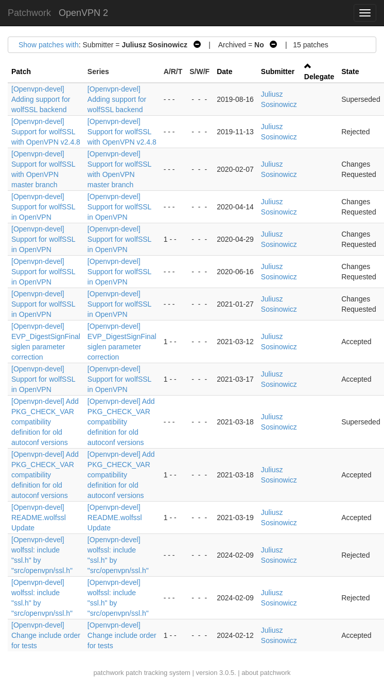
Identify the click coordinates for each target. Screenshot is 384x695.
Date (224, 71)
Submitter (277, 71)
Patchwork (29, 13)
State (350, 71)
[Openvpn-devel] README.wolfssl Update (38, 517)
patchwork (108, 672)
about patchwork (265, 672)
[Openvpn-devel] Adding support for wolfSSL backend (40, 99)
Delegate (319, 77)
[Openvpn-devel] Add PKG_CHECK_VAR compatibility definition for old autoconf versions (45, 422)
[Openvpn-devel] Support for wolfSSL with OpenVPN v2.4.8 (45, 131)
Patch (21, 71)
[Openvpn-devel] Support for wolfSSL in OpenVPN (43, 206)
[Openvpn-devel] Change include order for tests (45, 635)
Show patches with (49, 45)
